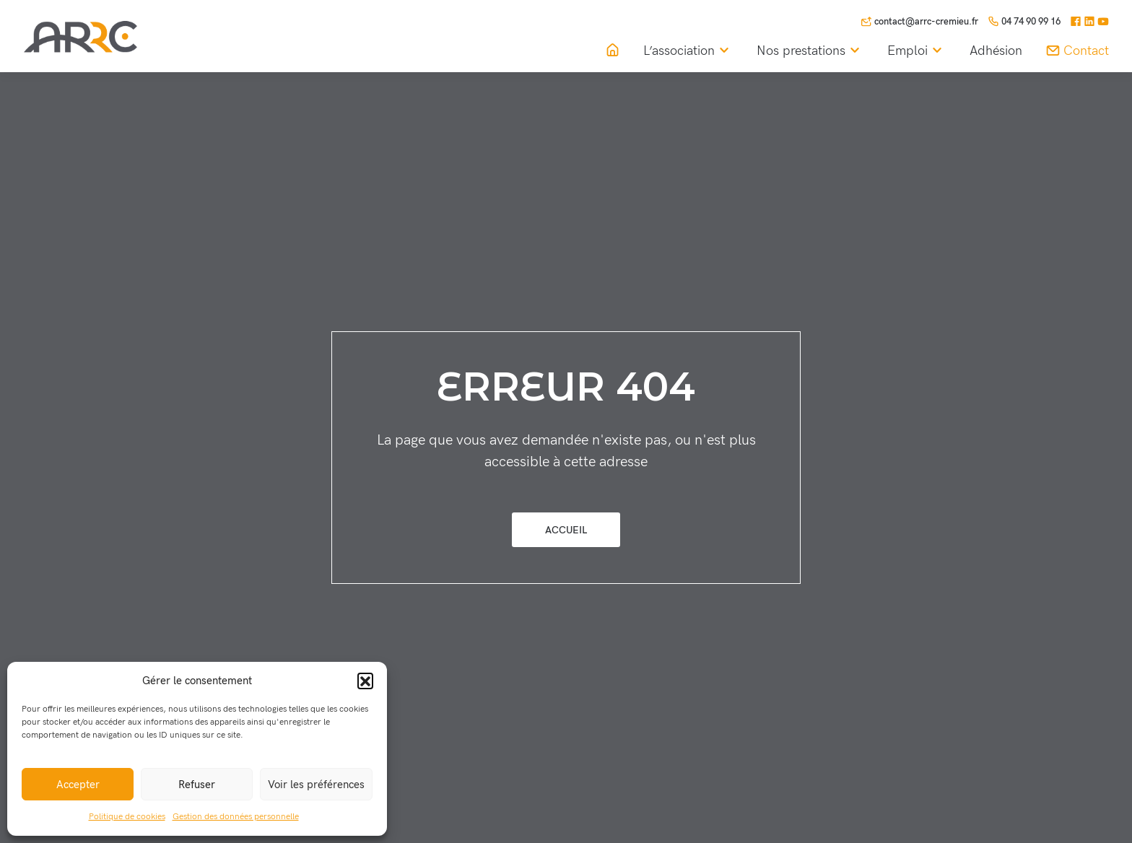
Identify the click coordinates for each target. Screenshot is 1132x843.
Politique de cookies (127, 816)
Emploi (916, 51)
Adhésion (996, 51)
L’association (688, 51)
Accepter (78, 784)
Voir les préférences (316, 784)
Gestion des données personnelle (236, 816)
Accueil (566, 530)
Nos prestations (810, 51)
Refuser (196, 784)
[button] (365, 680)
